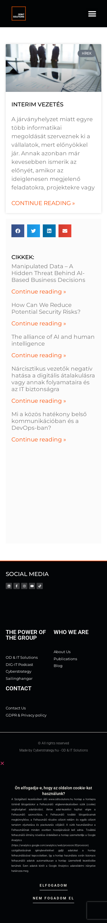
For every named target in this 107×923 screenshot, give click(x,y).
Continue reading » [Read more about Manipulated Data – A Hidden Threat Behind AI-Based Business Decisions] (38, 291)
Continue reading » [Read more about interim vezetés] (43, 203)
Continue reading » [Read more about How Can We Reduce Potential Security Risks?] (38, 323)
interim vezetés (37, 104)
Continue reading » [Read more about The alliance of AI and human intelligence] (38, 355)
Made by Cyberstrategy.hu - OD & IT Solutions (53, 750)
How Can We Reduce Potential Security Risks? (45, 308)
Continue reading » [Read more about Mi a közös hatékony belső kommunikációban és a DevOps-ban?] (38, 439)
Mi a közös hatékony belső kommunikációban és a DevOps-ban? (49, 421)
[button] (92, 14)
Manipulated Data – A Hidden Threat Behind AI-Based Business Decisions (48, 273)
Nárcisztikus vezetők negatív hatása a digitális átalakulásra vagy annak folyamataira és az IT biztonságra (53, 379)
